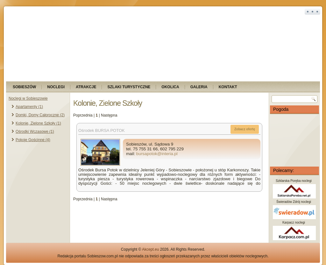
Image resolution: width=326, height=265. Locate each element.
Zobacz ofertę (244, 129)
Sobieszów (24, 87)
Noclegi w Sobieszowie (28, 98)
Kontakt (228, 87)
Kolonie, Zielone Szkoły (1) (38, 123)
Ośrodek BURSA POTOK (101, 130)
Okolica (170, 87)
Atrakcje (86, 87)
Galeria (199, 87)
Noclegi (56, 87)
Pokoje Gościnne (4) (33, 140)
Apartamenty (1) (29, 106)
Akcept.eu (150, 249)
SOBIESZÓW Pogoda (294, 140)
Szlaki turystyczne (128, 87)
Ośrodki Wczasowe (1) (35, 131)
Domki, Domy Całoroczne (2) (40, 115)
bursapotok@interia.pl (157, 153)
